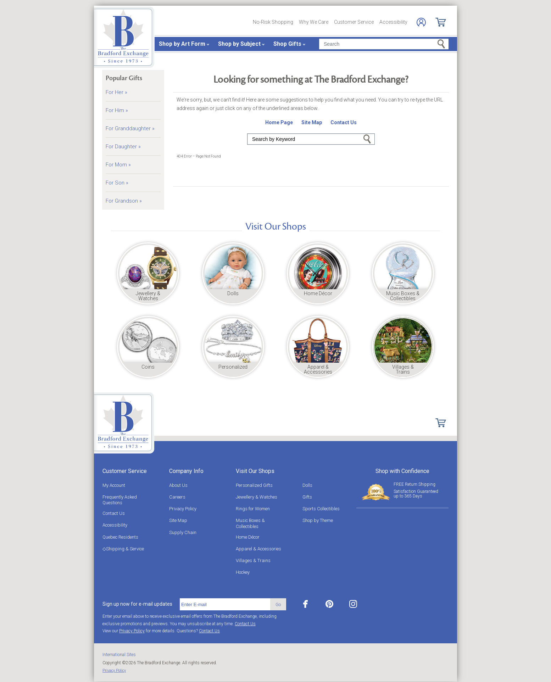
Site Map (178, 520)
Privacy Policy (182, 508)
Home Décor (248, 537)
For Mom (118, 164)
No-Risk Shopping (273, 22)
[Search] (384, 44)
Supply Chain (182, 532)
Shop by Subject (239, 43)
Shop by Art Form (182, 43)
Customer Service (354, 22)
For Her (116, 92)
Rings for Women (253, 508)
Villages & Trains (253, 560)
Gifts (307, 497)
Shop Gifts (287, 43)
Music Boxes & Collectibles (250, 523)
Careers (177, 497)
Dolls (307, 485)
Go (367, 139)
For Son (117, 183)
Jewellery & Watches (256, 497)
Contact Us (113, 513)
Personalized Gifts (254, 485)
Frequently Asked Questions (119, 499)
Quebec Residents (120, 537)
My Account (113, 485)
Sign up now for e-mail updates (137, 603)
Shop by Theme (317, 520)
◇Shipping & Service (123, 548)
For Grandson (124, 201)
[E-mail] (225, 604)
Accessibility (393, 22)
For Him (117, 110)
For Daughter (123, 146)
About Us (178, 485)
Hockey (243, 572)
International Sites (119, 654)
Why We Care (313, 22)
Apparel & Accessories (258, 548)
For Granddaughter (130, 128)
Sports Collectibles (321, 508)
